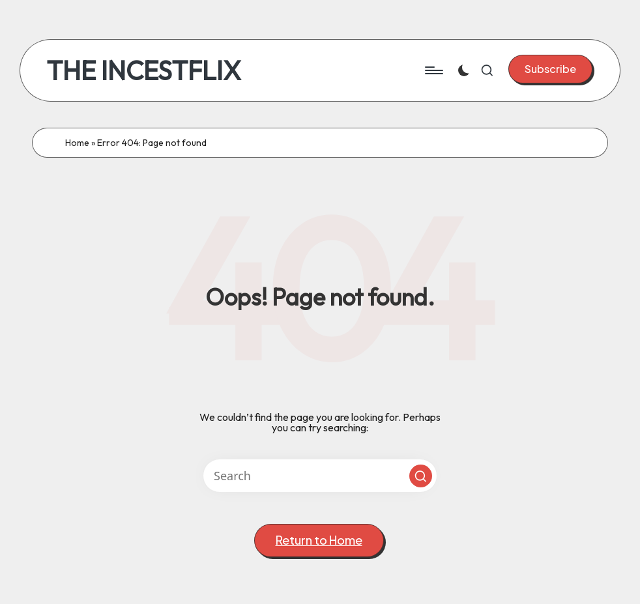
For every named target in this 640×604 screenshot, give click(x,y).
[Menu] (433, 70)
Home (77, 142)
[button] (550, 69)
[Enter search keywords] (320, 476)
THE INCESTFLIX (143, 70)
